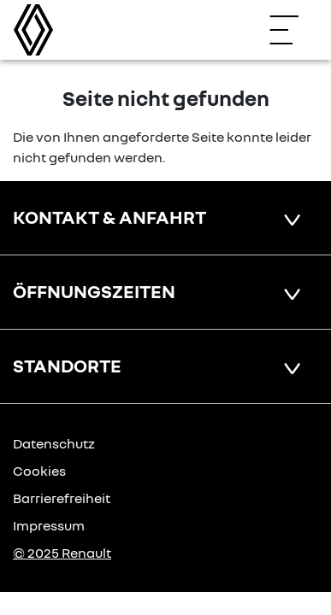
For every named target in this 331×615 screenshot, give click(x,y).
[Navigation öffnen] (292, 30)
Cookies (39, 470)
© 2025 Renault (62, 552)
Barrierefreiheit (61, 498)
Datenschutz (54, 443)
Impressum (49, 525)
